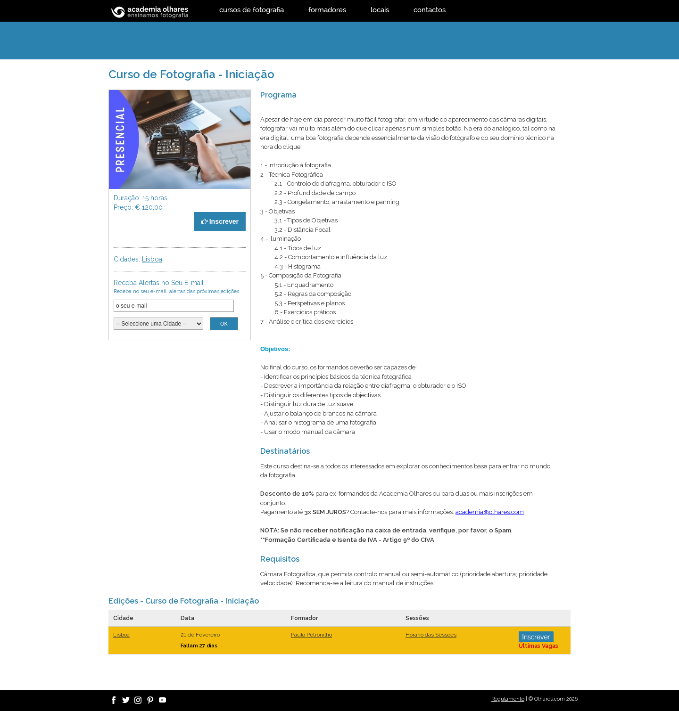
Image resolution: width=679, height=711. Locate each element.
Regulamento (507, 699)
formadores (327, 10)
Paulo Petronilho (311, 634)
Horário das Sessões (431, 634)
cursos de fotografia (251, 10)
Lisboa (152, 259)
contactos (430, 10)
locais (380, 10)
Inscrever (220, 221)
